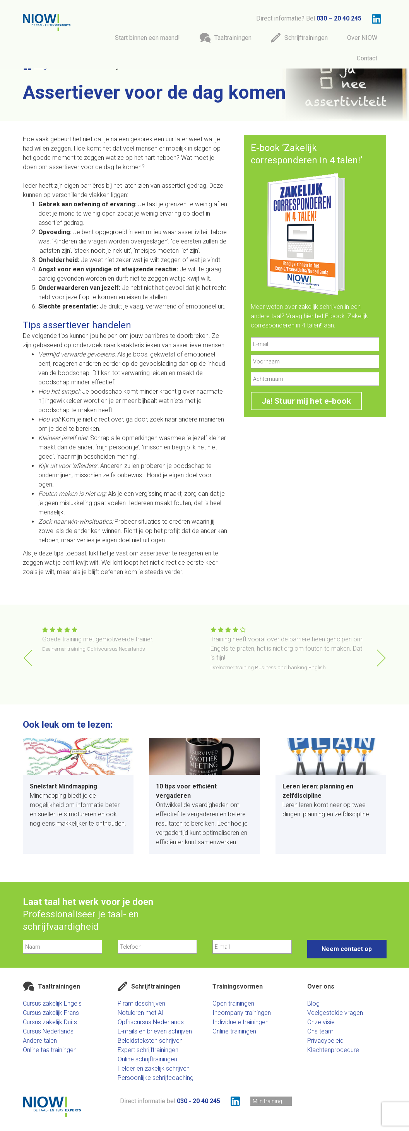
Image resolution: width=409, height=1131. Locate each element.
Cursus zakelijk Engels (52, 1003)
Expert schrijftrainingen (148, 1050)
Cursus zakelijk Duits (50, 1022)
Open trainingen (233, 1003)
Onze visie (321, 1022)
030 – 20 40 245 (339, 18)
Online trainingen (234, 1031)
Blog (313, 1003)
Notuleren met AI (141, 1012)
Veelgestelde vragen (335, 1012)
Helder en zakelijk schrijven (154, 1068)
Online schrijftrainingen (147, 1059)
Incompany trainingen (241, 1012)
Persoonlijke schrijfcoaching (155, 1077)
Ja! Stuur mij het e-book (306, 401)
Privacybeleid (325, 1040)
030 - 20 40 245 (198, 1101)
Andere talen (40, 1040)
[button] (381, 658)
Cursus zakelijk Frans (51, 1012)
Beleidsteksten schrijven (150, 1040)
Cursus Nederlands (48, 1031)
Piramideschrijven (141, 1003)
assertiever (64, 167)
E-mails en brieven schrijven (155, 1031)
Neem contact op (347, 949)
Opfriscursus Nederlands (151, 1022)
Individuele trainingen (240, 1022)
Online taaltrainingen (50, 1050)
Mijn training (267, 1101)
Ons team (320, 1031)
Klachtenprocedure (333, 1050)
